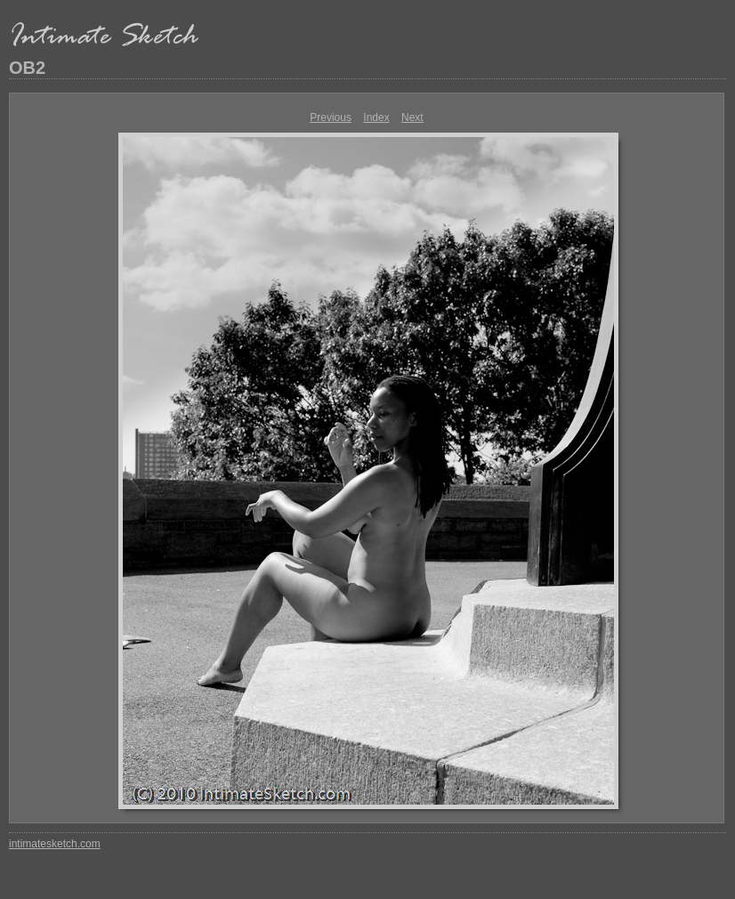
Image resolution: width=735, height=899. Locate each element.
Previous (330, 117)
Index (376, 117)
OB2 (27, 67)
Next (412, 117)
